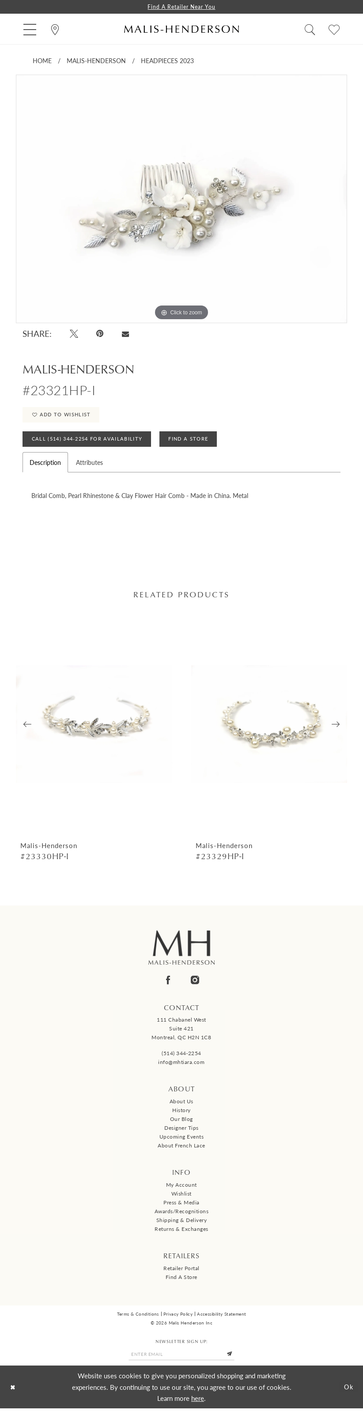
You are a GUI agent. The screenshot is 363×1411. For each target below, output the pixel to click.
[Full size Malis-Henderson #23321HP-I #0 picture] (181, 199)
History (181, 1113)
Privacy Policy (178, 1316)
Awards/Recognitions (182, 1213)
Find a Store (181, 1279)
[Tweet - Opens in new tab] (74, 334)
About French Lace (181, 1148)
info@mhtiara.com (181, 1064)
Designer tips (181, 1130)
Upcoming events (181, 1139)
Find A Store (191, 441)
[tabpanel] (181, 199)
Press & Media (181, 1204)
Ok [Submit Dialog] (348, 1389)
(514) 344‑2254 (181, 1056)
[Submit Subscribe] (232, 1357)
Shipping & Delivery (181, 1222)
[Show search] (310, 29)
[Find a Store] (55, 29)
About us (181, 1104)
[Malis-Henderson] (181, 29)
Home (42, 61)
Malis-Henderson (96, 61)
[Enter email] (181, 1357)
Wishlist (181, 1196)
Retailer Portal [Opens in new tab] (181, 1270)
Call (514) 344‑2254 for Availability (88, 441)
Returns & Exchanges (181, 1231)
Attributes (89, 464)
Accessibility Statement (221, 1316)
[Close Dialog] (13, 1389)
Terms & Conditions (138, 1316)
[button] (30, 29)
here (197, 1400)
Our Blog (181, 1121)
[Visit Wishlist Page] (334, 29)
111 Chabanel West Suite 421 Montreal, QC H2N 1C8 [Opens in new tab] (181, 1031)
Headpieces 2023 (167, 61)
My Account (181, 1187)
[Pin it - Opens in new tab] (100, 334)
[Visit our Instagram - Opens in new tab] (195, 982)
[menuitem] (30, 29)
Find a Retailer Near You (181, 7)
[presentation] (94, 726)
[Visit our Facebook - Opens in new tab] (168, 982)
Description (45, 464)
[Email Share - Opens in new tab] (125, 333)
